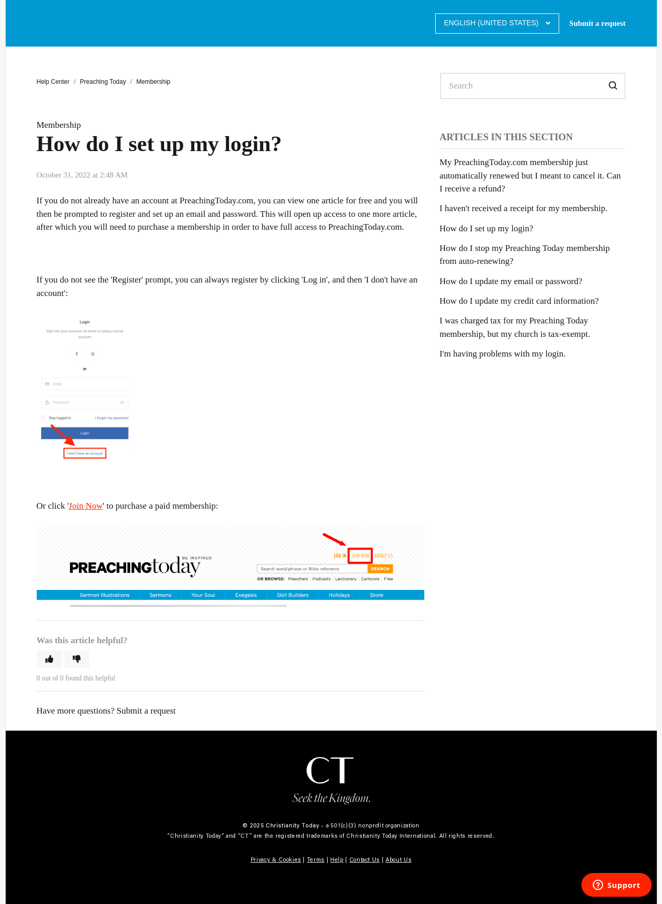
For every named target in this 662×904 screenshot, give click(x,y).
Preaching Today (103, 81)
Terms (316, 859)
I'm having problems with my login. (503, 354)
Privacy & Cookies (276, 859)
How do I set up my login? (486, 228)
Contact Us (364, 859)
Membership (153, 81)
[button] (49, 659)
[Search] (533, 86)
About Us (398, 859)
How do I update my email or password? (511, 281)
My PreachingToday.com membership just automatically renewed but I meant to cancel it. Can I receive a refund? (530, 175)
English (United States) (492, 23)
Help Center (53, 81)
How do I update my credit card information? (519, 301)
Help (337, 859)
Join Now (86, 506)
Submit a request (597, 23)
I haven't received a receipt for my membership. (524, 208)
